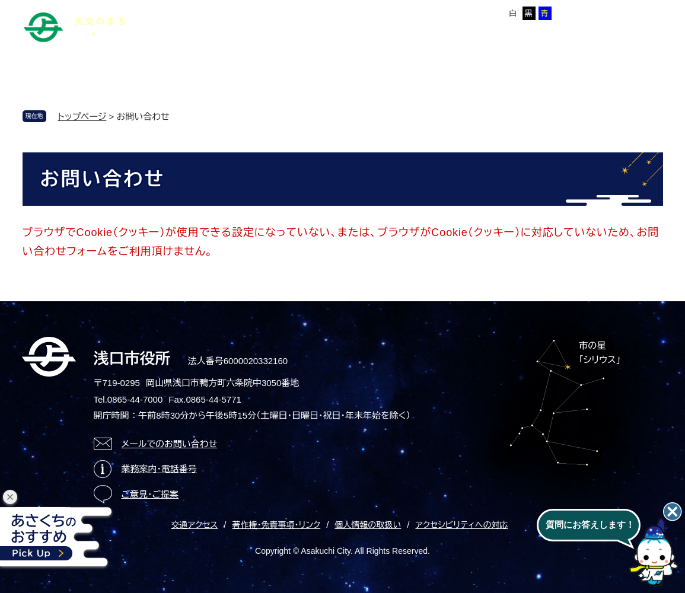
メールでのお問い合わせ (170, 444)
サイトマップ (240, 11)
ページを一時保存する (622, 12)
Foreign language (309, 11)
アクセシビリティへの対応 (461, 525)
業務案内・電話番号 (159, 469)
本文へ (191, 11)
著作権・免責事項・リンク (276, 525)
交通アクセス (194, 525)
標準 (411, 13)
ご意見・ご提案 (150, 494)
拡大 (434, 13)
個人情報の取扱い (367, 525)
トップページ (82, 116)
